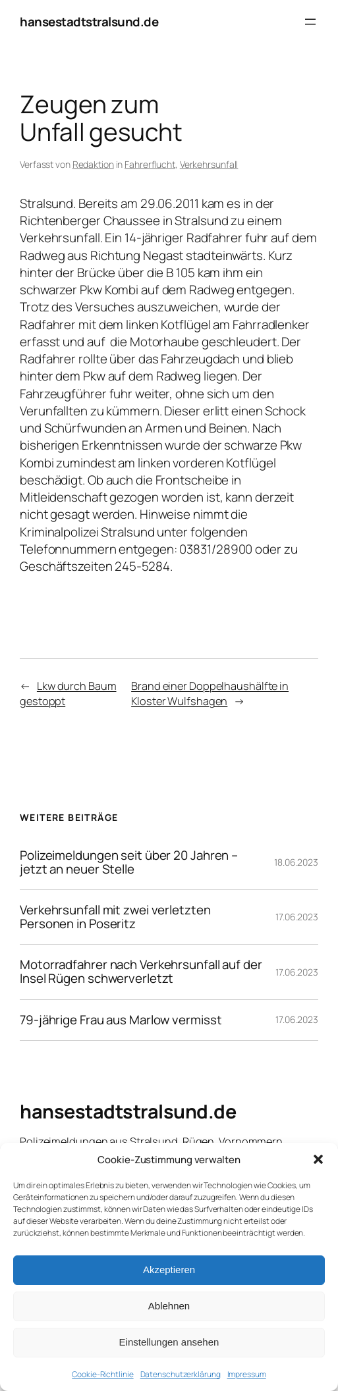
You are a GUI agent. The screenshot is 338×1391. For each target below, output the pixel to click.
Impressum (246, 1374)
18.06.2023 (296, 862)
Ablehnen (169, 1305)
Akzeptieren (169, 1269)
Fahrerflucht (150, 164)
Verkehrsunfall (209, 164)
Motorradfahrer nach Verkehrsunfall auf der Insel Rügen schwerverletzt (141, 971)
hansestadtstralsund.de (89, 21)
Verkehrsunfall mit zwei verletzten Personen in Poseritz (115, 917)
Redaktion (93, 164)
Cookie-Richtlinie (102, 1374)
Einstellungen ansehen (169, 1342)
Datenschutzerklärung (180, 1374)
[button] (318, 1159)
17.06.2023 (296, 916)
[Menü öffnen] (310, 22)
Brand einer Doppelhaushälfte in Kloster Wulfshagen (210, 693)
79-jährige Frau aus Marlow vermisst (121, 1020)
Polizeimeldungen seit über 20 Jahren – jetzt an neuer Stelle (129, 862)
